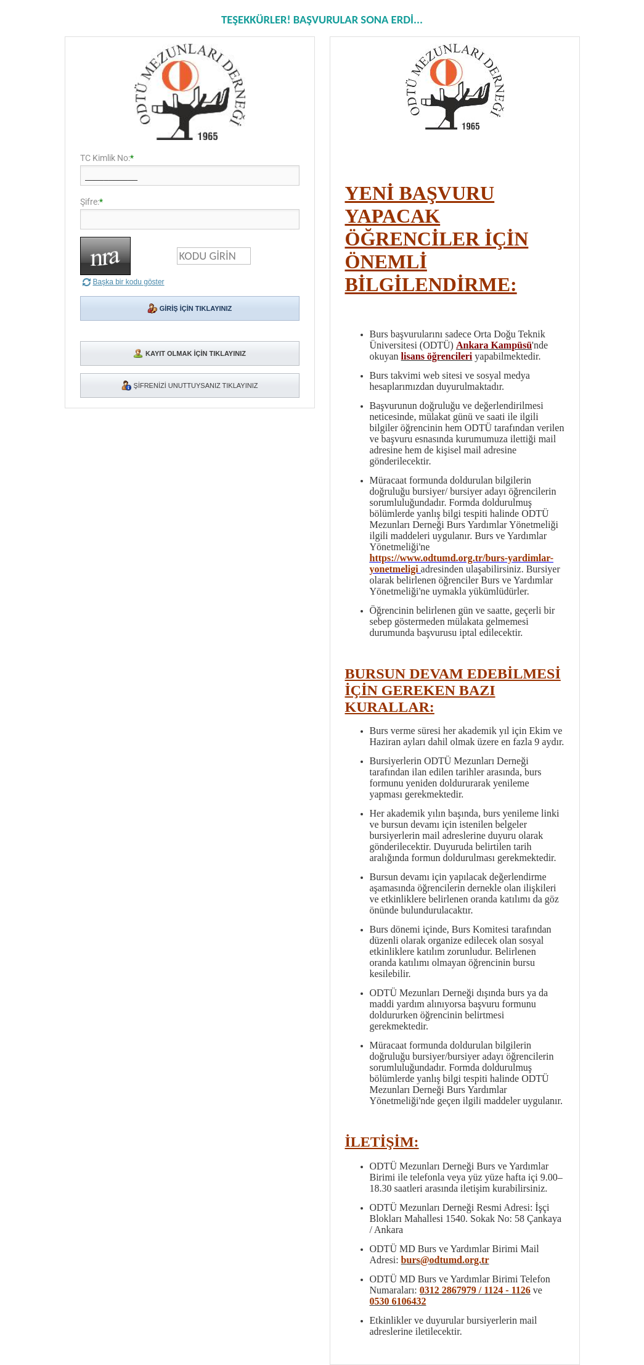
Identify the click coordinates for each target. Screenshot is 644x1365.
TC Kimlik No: (105, 158)
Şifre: (89, 202)
